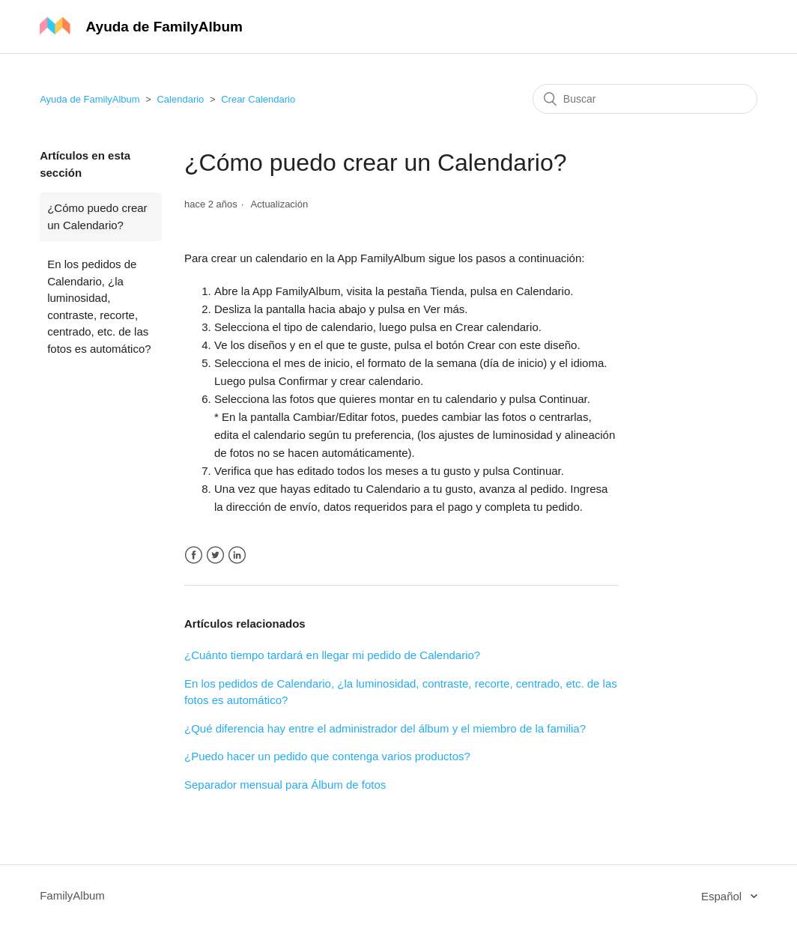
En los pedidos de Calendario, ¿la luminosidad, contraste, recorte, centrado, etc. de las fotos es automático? (99, 306)
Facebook (193, 555)
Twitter (215, 555)
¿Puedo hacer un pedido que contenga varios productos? (327, 756)
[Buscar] (645, 99)
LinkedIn (237, 555)
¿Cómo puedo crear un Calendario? (97, 216)
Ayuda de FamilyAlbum (89, 99)
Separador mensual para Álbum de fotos (285, 784)
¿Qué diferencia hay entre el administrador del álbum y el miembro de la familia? (385, 728)
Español (723, 896)
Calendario (180, 99)
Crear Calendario (258, 99)
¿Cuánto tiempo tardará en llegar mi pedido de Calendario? (332, 655)
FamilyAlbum (72, 895)
